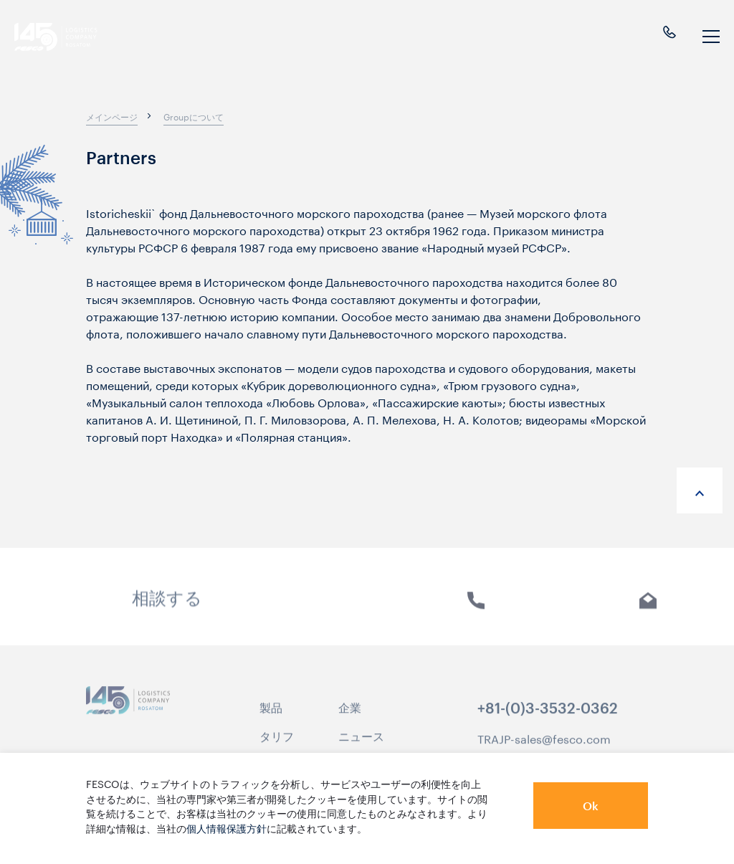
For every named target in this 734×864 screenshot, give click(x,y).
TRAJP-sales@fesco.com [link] (544, 747)
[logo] (68, 37)
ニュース (361, 744)
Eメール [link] (648, 611)
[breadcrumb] (112, 116)
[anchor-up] (700, 490)
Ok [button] (591, 805)
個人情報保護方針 (226, 827)
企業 (349, 715)
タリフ (276, 744)
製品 (270, 715)
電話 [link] (475, 611)
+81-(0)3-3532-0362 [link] (547, 717)
